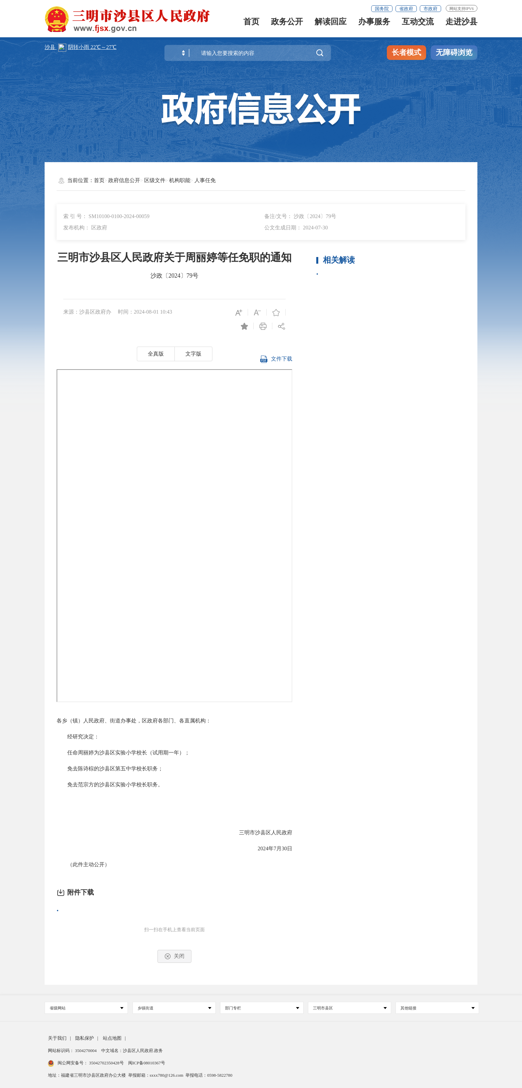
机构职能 (179, 180)
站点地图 (112, 1038)
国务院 (382, 8)
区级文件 (154, 180)
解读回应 (331, 24)
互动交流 (418, 24)
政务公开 (287, 24)
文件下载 (276, 362)
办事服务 (374, 24)
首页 (251, 24)
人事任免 (205, 180)
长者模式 (406, 52)
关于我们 (57, 1038)
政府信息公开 (124, 180)
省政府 (406, 8)
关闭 (174, 956)
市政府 (430, 8)
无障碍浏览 (454, 52)
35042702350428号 (106, 1062)
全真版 (156, 354)
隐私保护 (84, 1038)
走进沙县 (461, 24)
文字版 (193, 354)
